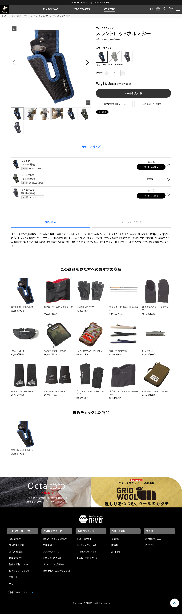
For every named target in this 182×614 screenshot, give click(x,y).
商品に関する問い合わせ (115, 103)
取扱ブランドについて (19, 570)
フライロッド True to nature (123, 308)
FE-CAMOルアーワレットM (155, 391)
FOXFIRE (109, 9)
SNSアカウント (84, 538)
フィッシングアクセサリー (63, 16)
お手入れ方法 (16, 551)
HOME (3, 16)
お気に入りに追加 (151, 103)
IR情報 (114, 545)
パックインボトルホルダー (56, 350)
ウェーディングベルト (119, 350)
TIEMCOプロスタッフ (87, 551)
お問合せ (13, 577)
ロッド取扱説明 (16, 545)
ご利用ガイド (49, 545)
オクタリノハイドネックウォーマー (123, 393)
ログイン (149, 545)
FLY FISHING (50, 9)
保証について (15, 538)
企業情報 (116, 538)
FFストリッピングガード (22, 391)
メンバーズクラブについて (55, 538)
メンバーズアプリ (51, 551)
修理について (15, 558)
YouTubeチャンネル (87, 545)
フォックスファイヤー (20, 16)
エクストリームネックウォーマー (58, 308)
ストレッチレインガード (54, 391)
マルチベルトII (18, 350)
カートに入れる (133, 93)
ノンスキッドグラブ (85, 306)
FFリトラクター (149, 350)
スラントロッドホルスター (23, 306)
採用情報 (116, 551)
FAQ (11, 583)
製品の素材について (19, 564)
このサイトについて (52, 558)
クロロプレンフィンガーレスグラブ (91, 393)
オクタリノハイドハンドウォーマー (156, 308)
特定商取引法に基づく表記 (56, 570)
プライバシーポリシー (53, 564)
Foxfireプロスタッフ (87, 558)
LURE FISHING (81, 9)
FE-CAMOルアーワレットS (89, 350)
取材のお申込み (153, 538)
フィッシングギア (41, 16)
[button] (15, 62)
